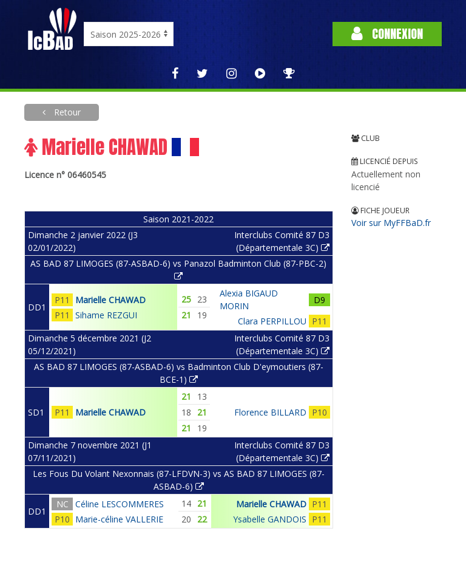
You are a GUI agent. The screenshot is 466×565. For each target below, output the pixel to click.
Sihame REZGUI (106, 315)
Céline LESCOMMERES (119, 504)
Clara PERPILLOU (272, 321)
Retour (66, 112)
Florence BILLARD (270, 412)
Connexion (387, 33)
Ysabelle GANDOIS (269, 519)
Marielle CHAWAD (110, 300)
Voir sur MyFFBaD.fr (391, 222)
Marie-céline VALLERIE (119, 519)
